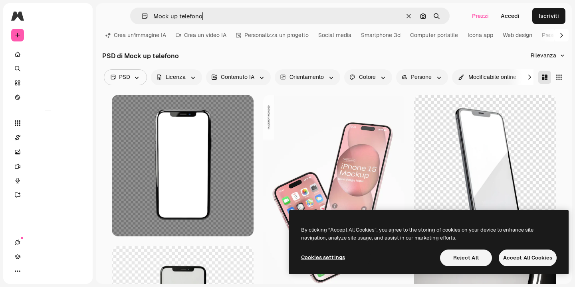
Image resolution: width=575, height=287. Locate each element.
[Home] (48, 54)
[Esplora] (48, 97)
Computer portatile (434, 35)
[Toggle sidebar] (78, 16)
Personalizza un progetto (272, 35)
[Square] (559, 77)
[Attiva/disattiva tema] (46, 271)
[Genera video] (48, 166)
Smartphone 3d (381, 35)
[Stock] (48, 83)
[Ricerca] (48, 68)
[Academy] (32, 271)
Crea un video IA (201, 35)
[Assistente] (48, 195)
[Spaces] (48, 137)
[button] (142, 16)
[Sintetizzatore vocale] (48, 180)
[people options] (422, 77)
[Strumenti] (48, 123)
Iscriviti (549, 16)
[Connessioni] (17, 271)
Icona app (480, 35)
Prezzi (480, 16)
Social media (334, 35)
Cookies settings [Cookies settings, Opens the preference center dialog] (323, 257)
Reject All (466, 257)
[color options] (368, 77)
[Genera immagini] (48, 151)
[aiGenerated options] (238, 77)
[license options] (176, 77)
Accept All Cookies (527, 257)
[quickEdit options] (487, 77)
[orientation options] (307, 77)
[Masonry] (544, 77)
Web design (517, 35)
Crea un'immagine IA (135, 35)
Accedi (510, 16)
